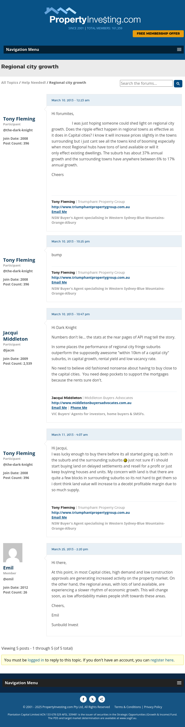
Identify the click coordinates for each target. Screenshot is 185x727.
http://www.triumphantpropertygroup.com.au (91, 207)
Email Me (59, 211)
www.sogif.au (128, 718)
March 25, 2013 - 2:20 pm (70, 549)
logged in (36, 660)
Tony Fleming (19, 119)
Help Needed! (34, 82)
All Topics (9, 82)
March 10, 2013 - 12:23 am (71, 100)
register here (162, 660)
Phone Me (79, 407)
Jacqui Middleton (15, 336)
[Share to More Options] (101, 699)
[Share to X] (92, 699)
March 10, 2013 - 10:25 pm (71, 241)
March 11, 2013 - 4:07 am (70, 434)
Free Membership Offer (158, 33)
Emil (8, 568)
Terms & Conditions (127, 707)
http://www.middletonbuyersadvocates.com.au (92, 402)
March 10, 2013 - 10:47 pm (71, 314)
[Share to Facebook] (83, 699)
